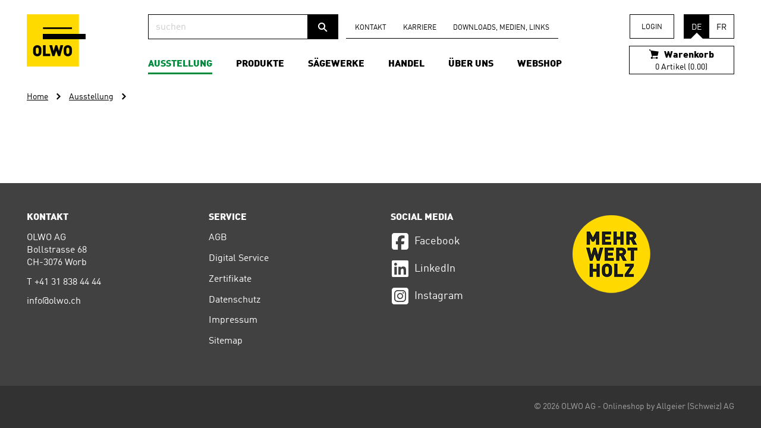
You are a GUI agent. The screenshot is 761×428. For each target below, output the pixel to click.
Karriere (419, 28)
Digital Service (239, 258)
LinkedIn (423, 268)
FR (721, 27)
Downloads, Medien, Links (501, 28)
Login (651, 27)
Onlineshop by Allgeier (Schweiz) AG (668, 406)
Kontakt (370, 28)
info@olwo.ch (54, 301)
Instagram (427, 296)
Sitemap (226, 341)
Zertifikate (230, 279)
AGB (218, 238)
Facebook (425, 241)
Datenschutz (234, 300)
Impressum (233, 320)
